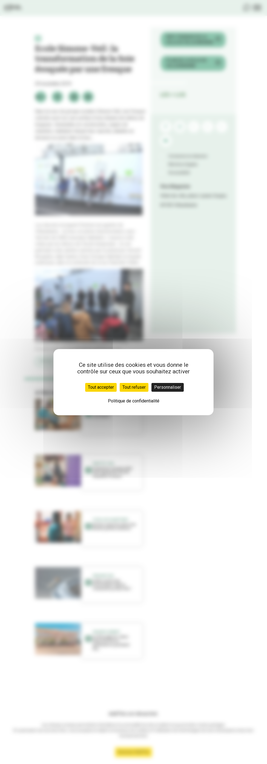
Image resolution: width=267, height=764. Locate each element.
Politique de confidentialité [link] (133, 401)
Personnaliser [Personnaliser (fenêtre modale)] (167, 387)
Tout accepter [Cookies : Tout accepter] (101, 387)
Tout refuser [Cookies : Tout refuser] (134, 387)
